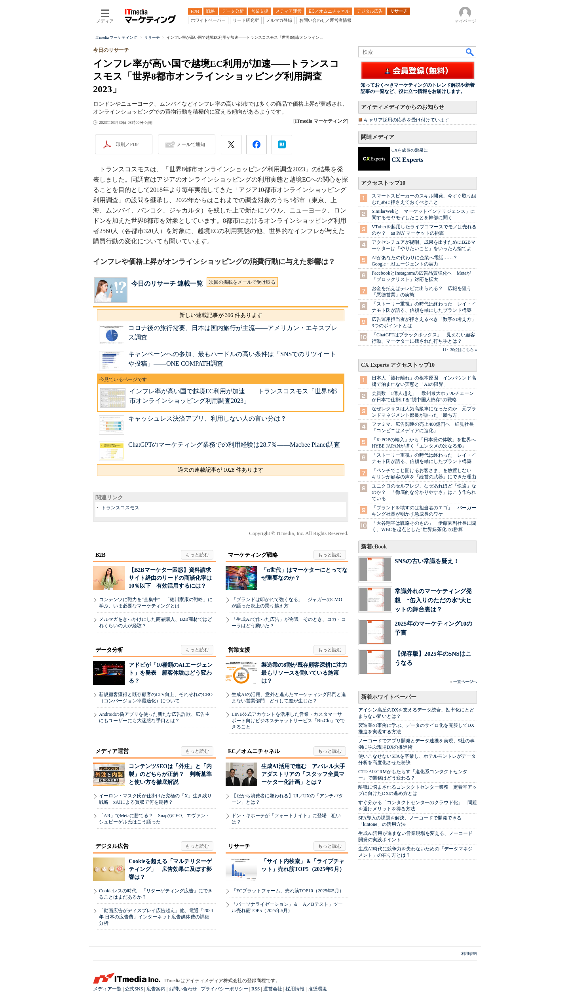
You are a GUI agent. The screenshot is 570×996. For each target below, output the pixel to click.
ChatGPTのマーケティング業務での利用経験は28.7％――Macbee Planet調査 (234, 444)
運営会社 (272, 989)
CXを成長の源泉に (409, 150)
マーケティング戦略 (253, 555)
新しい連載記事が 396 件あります (220, 315)
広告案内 (155, 989)
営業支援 (239, 650)
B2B (100, 555)
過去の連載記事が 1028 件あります (221, 470)
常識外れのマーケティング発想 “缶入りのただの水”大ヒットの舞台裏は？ (433, 600)
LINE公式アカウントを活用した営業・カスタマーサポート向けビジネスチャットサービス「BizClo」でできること (288, 720)
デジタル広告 (112, 846)
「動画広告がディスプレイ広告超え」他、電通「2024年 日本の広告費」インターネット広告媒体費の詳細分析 (156, 917)
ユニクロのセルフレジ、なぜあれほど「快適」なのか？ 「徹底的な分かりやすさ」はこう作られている (424, 492)
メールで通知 (191, 144)
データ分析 (109, 650)
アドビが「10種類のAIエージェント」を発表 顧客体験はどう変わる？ (171, 673)
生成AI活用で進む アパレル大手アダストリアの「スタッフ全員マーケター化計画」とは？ (303, 774)
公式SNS (134, 989)
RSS (255, 989)
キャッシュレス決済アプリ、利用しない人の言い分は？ (207, 418)
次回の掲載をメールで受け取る (242, 282)
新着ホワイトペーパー (388, 697)
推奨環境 (317, 989)
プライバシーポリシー (224, 989)
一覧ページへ (465, 681)
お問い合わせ (183, 989)
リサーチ (239, 846)
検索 (470, 51)
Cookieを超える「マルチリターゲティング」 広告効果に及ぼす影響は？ (170, 869)
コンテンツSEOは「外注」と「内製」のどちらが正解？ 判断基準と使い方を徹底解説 (170, 774)
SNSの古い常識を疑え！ (427, 561)
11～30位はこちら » (460, 349)
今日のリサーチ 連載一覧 (167, 283)
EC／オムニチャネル (254, 751)
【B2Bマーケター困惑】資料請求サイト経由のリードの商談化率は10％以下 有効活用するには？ (170, 578)
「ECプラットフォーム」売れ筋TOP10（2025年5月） (288, 891)
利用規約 (469, 953)
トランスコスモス (120, 507)
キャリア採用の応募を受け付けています (406, 120)
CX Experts (407, 159)
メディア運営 (112, 751)
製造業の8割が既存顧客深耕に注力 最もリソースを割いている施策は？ (307, 673)
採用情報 (294, 989)
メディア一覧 (107, 989)
